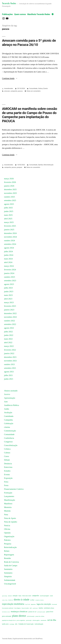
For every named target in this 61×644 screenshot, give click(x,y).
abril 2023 (8, 298)
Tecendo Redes (9, 3)
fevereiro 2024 (10, 269)
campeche (14, 91)
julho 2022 (8, 331)
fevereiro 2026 (10, 182)
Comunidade (33, 88)
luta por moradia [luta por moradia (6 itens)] (25, 608)
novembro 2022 (10, 317)
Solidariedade (9, 580)
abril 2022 (8, 342)
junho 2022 (8, 335)
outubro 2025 (9, 197)
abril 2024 (8, 262)
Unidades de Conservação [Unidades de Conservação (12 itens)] (25, 624)
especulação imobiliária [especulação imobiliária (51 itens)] (13, 604)
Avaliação (8, 412)
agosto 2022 (9, 328)
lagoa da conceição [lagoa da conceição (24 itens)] (44, 604)
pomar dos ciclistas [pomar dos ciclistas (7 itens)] (39, 616)
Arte (6, 401)
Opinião (40, 165)
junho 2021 (8, 379)
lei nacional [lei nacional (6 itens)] (54, 604)
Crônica (7, 449)
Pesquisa (7, 543)
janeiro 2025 (9, 229)
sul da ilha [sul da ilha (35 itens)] (51, 620)
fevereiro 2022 (10, 350)
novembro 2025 (10, 193)
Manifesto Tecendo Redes (38, 14)
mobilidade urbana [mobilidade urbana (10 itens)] (49, 608)
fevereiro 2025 (10, 226)
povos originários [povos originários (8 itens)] (21, 620)
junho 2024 (8, 255)
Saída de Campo (10, 565)
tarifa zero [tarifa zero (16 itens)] (5, 624)
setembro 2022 (10, 324)
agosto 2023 (9, 284)
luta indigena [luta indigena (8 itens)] (17, 608)
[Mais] (52, 14)
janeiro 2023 (9, 309)
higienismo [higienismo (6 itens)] (33, 604)
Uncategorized (10, 583)
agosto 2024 (9, 248)
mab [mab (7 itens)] (31, 608)
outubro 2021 (9, 364)
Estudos (7, 471)
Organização (9, 536)
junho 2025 (8, 211)
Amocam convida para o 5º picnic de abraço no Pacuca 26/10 (29, 43)
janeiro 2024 (9, 273)
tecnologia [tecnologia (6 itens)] (12, 624)
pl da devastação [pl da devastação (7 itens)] (31, 616)
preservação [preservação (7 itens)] (29, 620)
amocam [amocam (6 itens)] (10, 596)
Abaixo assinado (11, 390)
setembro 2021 (10, 368)
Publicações (7, 14)
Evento (45, 88)
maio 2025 (8, 215)
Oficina (7, 529)
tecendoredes (8, 88)
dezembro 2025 (10, 189)
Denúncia (8, 463)
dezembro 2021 (10, 357)
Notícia (7, 525)
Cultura (40, 88)
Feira (6, 481)
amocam (7, 91)
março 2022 (9, 346)
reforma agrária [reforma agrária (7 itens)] (36, 620)
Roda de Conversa (11, 562)
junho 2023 (8, 291)
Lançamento (9, 496)
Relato (6, 551)
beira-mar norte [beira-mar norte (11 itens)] (26, 596)
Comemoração (10, 430)
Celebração (8, 423)
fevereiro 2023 (10, 306)
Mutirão (7, 511)
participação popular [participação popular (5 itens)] (41, 611)
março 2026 (9, 178)
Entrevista (8, 467)
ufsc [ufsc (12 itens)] (16, 624)
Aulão (6, 409)
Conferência (9, 438)
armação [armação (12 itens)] (15, 596)
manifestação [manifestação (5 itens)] (35, 608)
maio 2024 (8, 258)
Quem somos (20, 14)
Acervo (7, 394)
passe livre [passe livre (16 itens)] (49, 612)
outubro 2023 (9, 277)
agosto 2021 (9, 371)
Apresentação (9, 398)
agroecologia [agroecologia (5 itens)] (4, 595)
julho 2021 (8, 375)
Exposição (8, 478)
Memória (8, 507)
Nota (6, 514)
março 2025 (9, 222)
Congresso (8, 441)
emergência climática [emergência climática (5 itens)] (39, 600)
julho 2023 (8, 288)
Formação (8, 492)
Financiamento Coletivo (14, 489)
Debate (7, 460)
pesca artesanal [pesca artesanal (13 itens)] (6, 616)
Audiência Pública (11, 405)
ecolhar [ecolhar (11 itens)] (32, 600)
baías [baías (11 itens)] (19, 596)
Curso (6, 456)
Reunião (7, 558)
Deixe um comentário (34, 91)
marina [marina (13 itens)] (41, 608)
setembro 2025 (10, 200)
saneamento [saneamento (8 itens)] (43, 620)
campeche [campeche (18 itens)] (35, 596)
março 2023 (9, 302)
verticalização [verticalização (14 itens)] (39, 624)
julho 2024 (8, 251)
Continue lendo (10, 78)
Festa (6, 485)
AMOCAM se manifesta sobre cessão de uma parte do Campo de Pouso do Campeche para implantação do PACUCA (29, 115)
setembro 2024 (10, 244)
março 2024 (9, 266)
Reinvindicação (48, 165)
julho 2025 (8, 207)
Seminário (8, 569)
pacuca (20, 91)
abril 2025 (8, 218)
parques (19, 167)
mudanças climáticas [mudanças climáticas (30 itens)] (19, 611)
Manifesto (8, 503)
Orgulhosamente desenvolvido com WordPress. (28, 638)
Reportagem (9, 554)
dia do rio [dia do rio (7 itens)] (10, 600)
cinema (7, 427)
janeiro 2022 (9, 353)
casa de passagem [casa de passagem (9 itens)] (44, 596)
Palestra (7, 540)
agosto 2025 (9, 204)
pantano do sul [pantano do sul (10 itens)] (32, 612)
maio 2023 (8, 295)
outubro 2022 (9, 320)
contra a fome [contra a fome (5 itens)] (4, 600)
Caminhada (8, 416)
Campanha (8, 420)
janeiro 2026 (9, 186)
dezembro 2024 (10, 233)
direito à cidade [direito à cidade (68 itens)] (21, 599)
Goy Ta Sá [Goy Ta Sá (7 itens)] (27, 604)
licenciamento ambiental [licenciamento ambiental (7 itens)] (7, 608)
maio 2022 (8, 339)
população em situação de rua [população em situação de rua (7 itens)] (9, 620)
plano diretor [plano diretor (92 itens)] (19, 616)
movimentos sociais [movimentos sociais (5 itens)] (6, 611)
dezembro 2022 (10, 313)
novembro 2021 (10, 360)
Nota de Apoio (10, 518)
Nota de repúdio (10, 522)
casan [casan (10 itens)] (51, 596)
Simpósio (8, 576)
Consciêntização (10, 445)
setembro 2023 (10, 280)
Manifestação (9, 500)
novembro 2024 (10, 237)
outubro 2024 (9, 240)
